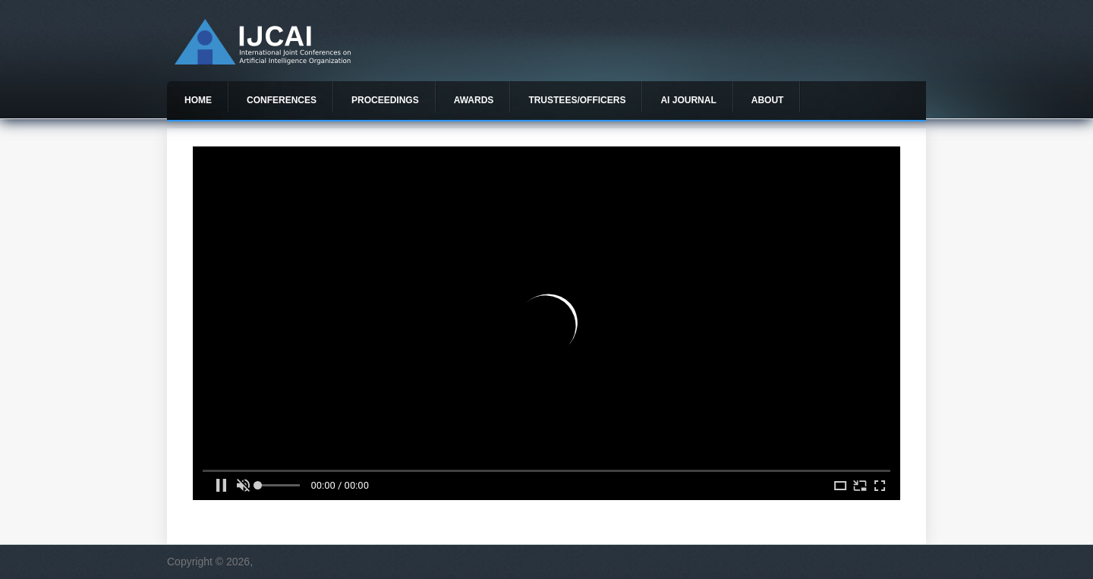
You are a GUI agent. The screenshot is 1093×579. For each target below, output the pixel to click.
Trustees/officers (576, 100)
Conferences (282, 100)
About (767, 100)
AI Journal (688, 100)
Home (198, 100)
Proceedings (385, 100)
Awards (474, 100)
